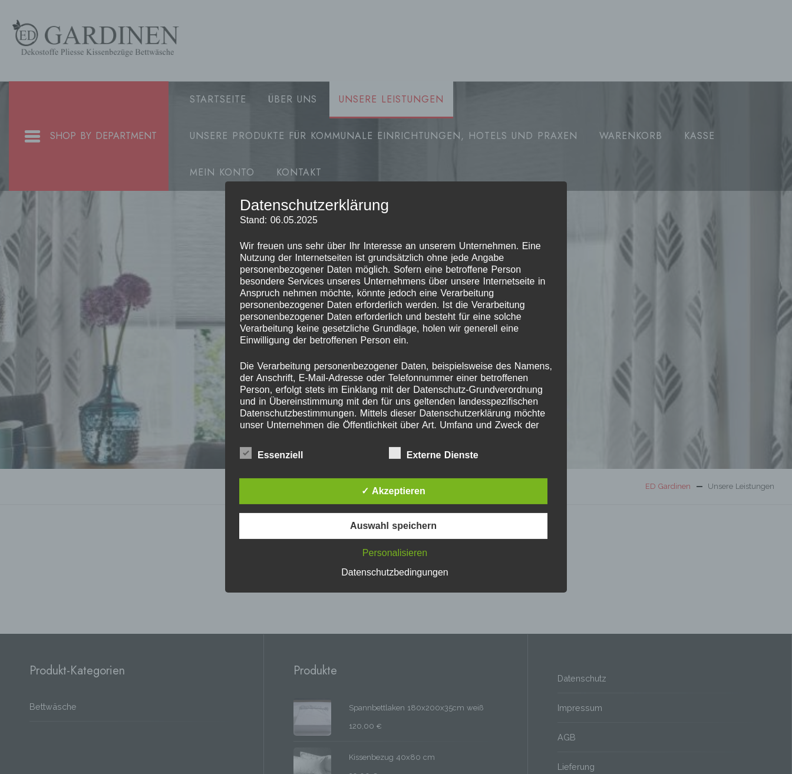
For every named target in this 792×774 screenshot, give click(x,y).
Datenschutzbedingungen (394, 572)
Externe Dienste (433, 453)
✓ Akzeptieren (393, 491)
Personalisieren (394, 553)
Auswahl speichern (393, 526)
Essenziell (271, 453)
